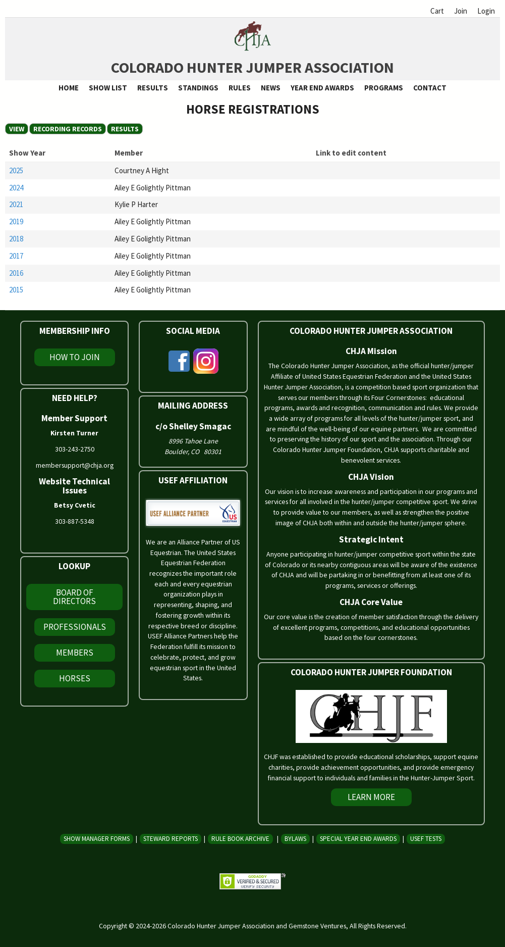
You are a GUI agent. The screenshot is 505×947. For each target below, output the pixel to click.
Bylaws (295, 838)
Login (486, 11)
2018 (16, 238)
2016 (16, 273)
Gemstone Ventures (317, 925)
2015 (16, 289)
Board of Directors (74, 597)
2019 (16, 221)
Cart (437, 11)
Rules (240, 87)
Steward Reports (170, 838)
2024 (16, 187)
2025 (16, 170)
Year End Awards (322, 87)
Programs (383, 87)
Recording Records (69, 128)
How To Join (74, 357)
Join (460, 11)
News (270, 87)
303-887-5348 (74, 521)
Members (74, 652)
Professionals (74, 626)
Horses (74, 678)
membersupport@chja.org (75, 465)
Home (69, 87)
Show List (108, 87)
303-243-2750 (74, 449)
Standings (198, 87)
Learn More (371, 797)
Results (152, 87)
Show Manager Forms (97, 838)
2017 (16, 256)
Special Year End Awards (358, 838)
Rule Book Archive (240, 838)
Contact (429, 87)
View (16, 128)
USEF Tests (425, 838)
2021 (16, 204)
